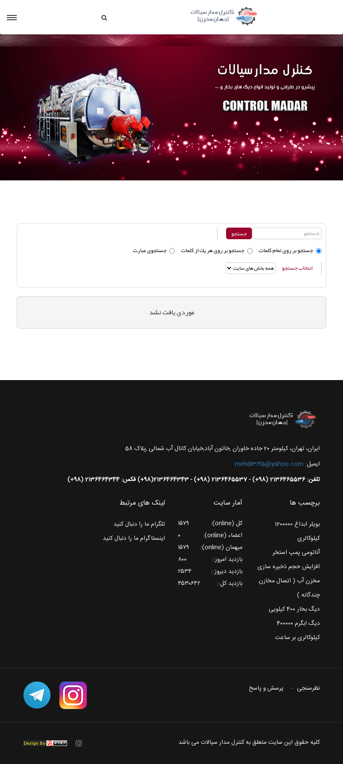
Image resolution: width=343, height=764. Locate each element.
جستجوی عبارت (149, 250)
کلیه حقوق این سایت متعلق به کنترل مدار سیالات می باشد (249, 742)
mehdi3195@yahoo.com (269, 464)
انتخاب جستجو (297, 268)
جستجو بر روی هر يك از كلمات (212, 250)
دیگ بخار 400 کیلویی (294, 609)
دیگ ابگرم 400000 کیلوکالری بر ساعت (297, 630)
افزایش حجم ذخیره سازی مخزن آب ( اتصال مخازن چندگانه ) (288, 581)
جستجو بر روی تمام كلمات (286, 250)
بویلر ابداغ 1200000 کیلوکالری (297, 531)
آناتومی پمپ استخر (296, 552)
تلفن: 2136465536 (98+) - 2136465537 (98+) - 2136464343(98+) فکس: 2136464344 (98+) (193, 479)
